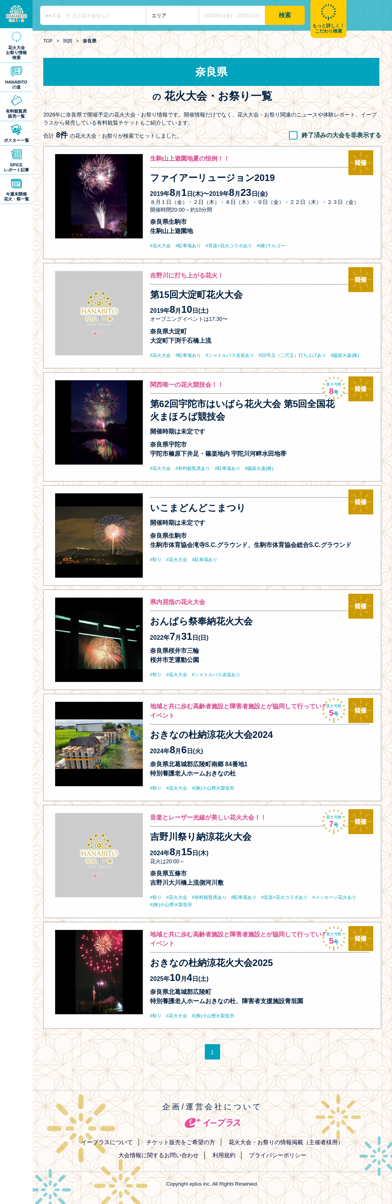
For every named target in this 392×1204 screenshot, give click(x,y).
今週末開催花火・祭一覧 (16, 196)
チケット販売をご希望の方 (180, 1142)
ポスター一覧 (16, 140)
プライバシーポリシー (277, 1155)
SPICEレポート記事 (16, 167)
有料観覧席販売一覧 (16, 113)
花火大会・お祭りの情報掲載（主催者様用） (286, 1142)
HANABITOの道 (16, 84)
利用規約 (223, 1155)
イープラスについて (107, 1142)
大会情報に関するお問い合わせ (158, 1155)
